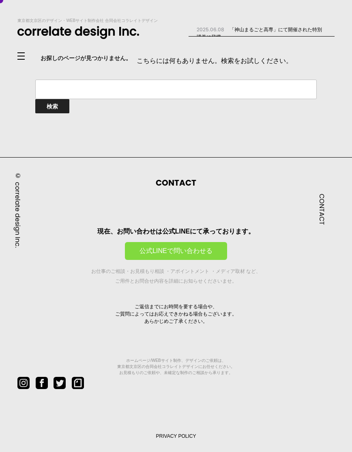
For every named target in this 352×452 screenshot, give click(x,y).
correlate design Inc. (17, 214)
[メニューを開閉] (27, 56)
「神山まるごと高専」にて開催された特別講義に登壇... (259, 33)
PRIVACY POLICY (176, 436)
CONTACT (321, 209)
